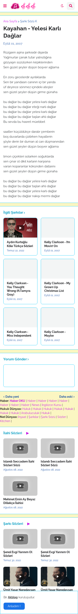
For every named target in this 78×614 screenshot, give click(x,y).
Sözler (61, 417)
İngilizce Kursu (51, 405)
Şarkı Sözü (48, 417)
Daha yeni (12, 396)
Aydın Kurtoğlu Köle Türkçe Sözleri (20, 243)
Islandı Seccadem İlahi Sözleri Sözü (18, 463)
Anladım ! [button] (14, 606)
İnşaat (22, 417)
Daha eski (66, 396)
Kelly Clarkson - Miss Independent (19, 333)
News (36, 405)
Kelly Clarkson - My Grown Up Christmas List (57, 287)
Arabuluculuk (30, 413)
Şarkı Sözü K (28, 21)
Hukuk (26, 409)
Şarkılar (33, 417)
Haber (31, 400)
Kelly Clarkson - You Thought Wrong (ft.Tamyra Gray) (18, 289)
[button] (5, 5)
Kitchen (5, 421)
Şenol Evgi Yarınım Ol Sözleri (17, 553)
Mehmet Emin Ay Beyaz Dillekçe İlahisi (19, 501)
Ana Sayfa (10, 21)
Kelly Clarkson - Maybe (55, 333)
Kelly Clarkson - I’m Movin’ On (57, 243)
